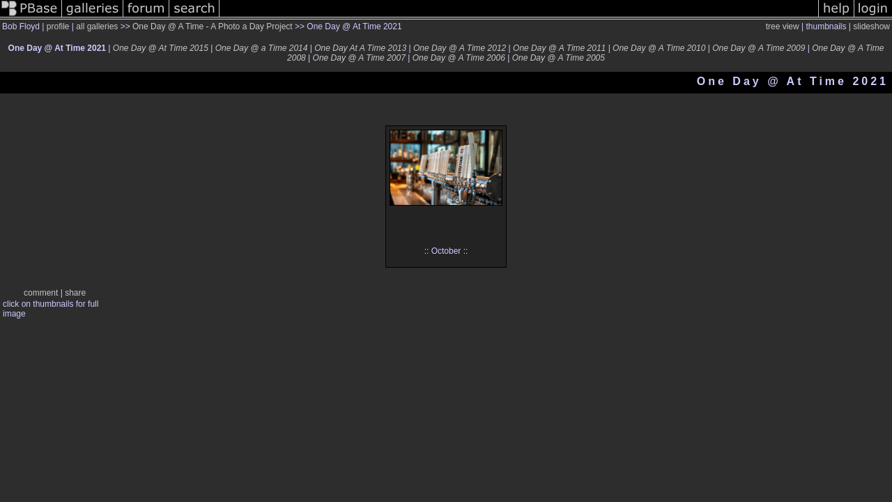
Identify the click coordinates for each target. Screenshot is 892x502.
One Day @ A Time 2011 (559, 48)
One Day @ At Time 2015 (160, 48)
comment (41, 293)
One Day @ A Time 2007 (359, 58)
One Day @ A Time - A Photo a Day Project (212, 26)
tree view (782, 26)
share (75, 293)
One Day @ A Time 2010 (659, 48)
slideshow (871, 26)
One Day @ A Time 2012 (459, 48)
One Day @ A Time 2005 (558, 58)
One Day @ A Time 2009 (758, 48)
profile (58, 26)
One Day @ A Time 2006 (459, 58)
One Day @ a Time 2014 (261, 48)
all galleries (97, 26)
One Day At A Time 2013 (360, 48)
